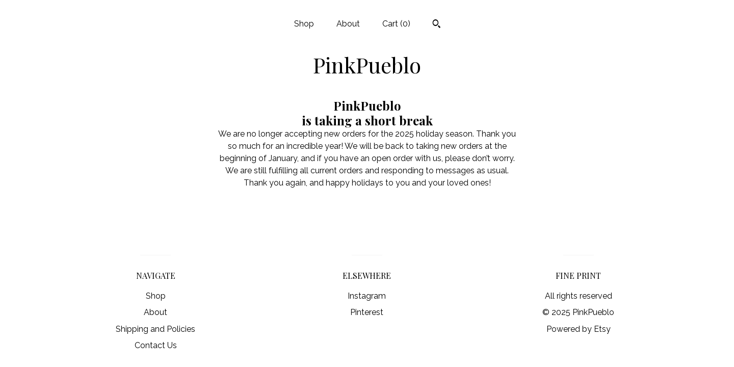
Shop (304, 24)
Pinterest (366, 312)
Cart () (396, 24)
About (348, 24)
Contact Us (156, 345)
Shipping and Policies (155, 329)
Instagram (367, 296)
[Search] (436, 25)
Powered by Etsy (578, 329)
